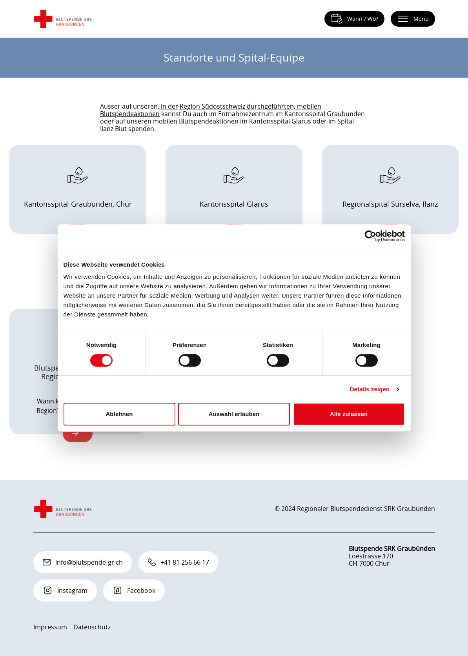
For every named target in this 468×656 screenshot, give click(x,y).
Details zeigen (370, 389)
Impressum (50, 627)
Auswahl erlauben (234, 414)
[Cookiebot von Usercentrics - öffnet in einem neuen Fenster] (370, 236)
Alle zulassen (349, 414)
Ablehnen (119, 414)
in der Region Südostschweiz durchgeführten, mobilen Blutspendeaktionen (210, 110)
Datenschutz (92, 627)
